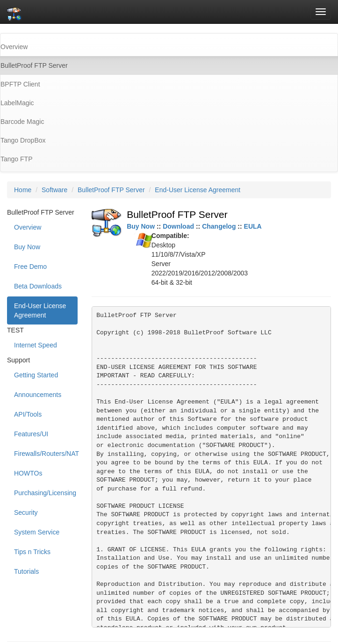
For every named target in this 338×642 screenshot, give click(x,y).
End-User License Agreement (197, 190)
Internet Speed (35, 345)
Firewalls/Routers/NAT (46, 453)
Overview (27, 227)
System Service (36, 532)
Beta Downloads (38, 286)
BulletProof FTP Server (111, 190)
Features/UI (31, 434)
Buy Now (27, 247)
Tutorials (26, 571)
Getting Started (36, 375)
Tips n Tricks (32, 551)
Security (26, 512)
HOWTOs (28, 473)
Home (22, 190)
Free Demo (30, 266)
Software (54, 190)
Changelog (219, 226)
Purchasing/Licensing (45, 493)
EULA (253, 226)
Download (178, 226)
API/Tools (28, 414)
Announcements (37, 394)
